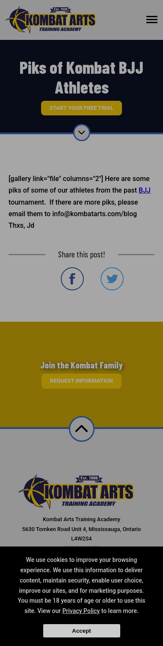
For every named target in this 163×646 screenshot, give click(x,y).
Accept (81, 631)
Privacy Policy (81, 610)
